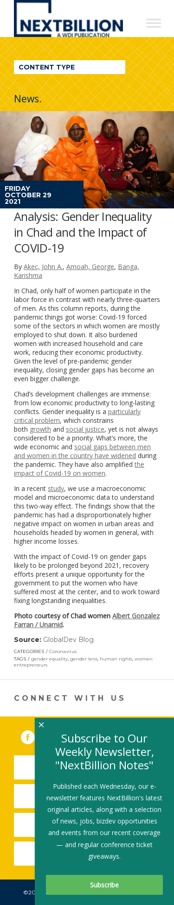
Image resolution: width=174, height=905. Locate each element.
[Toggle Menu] (153, 23)
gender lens (83, 659)
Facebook (34, 735)
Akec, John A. (43, 266)
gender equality (49, 659)
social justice (85, 429)
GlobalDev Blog (68, 639)
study (56, 488)
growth (40, 429)
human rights (116, 659)
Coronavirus (63, 651)
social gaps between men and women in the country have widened (82, 451)
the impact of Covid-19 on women (79, 469)
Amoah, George (90, 266)
